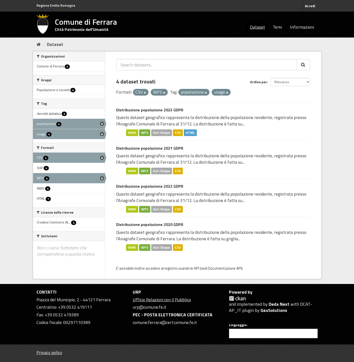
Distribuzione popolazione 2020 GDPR (149, 224)
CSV (178, 132)
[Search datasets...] (206, 64)
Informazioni (302, 27)
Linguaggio (237, 324)
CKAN (237, 298)
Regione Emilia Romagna (56, 5)
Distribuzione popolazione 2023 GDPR (149, 110)
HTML (190, 132)
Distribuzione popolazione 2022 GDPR (149, 186)
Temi (277, 27)
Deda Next (279, 304)
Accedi (310, 5)
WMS (132, 132)
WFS (144, 132)
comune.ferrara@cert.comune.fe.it (165, 322)
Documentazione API (225, 268)
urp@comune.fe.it (149, 307)
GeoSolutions (274, 310)
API (196, 268)
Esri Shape (161, 132)
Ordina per (258, 81)
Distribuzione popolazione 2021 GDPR (149, 148)
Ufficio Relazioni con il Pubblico (162, 299)
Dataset (257, 27)
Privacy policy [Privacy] (49, 352)
